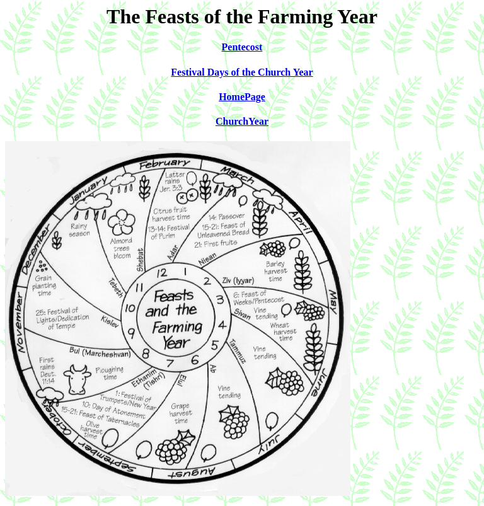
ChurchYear (242, 121)
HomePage (242, 96)
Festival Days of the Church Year (242, 72)
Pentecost (242, 47)
